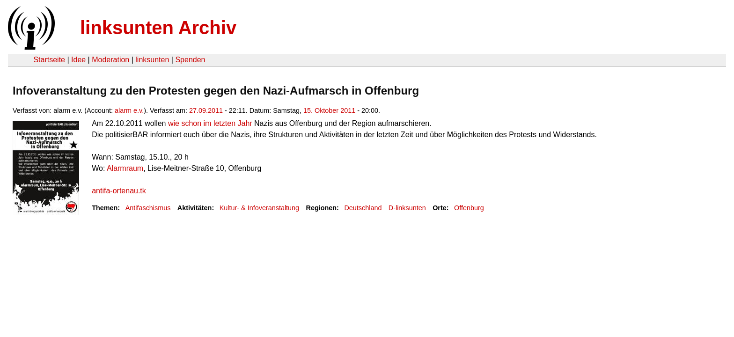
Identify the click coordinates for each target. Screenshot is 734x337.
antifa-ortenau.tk (119, 191)
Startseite (49, 60)
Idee (78, 60)
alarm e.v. (129, 110)
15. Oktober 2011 (329, 110)
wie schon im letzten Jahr (210, 123)
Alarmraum (125, 168)
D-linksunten (407, 208)
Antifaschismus (148, 208)
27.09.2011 (206, 110)
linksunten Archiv (158, 27)
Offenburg (469, 208)
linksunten (152, 60)
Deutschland (363, 208)
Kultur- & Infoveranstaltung (259, 208)
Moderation (110, 60)
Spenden (190, 60)
